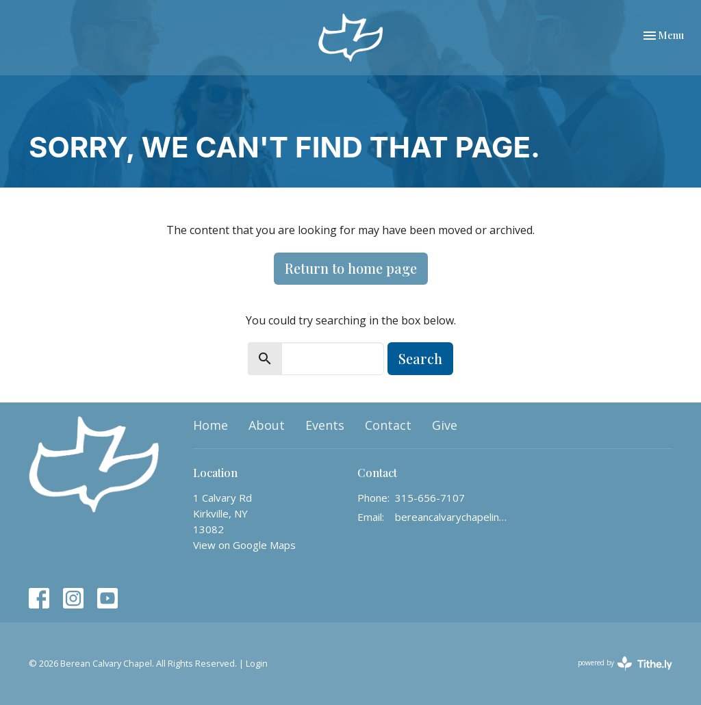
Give (444, 425)
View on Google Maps (244, 545)
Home (210, 425)
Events (324, 425)
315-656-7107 (430, 497)
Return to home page (351, 268)
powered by (625, 663)
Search (420, 358)
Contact (388, 425)
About (266, 425)
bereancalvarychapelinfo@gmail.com (451, 517)
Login (257, 663)
